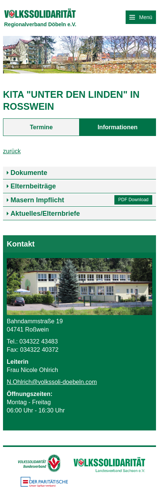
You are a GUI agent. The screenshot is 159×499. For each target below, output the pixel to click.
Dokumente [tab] (28, 172)
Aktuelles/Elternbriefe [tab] (45, 213)
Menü (140, 17)
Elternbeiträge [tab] (33, 186)
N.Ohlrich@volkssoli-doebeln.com (52, 382)
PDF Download (133, 199)
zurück (12, 151)
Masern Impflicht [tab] (37, 200)
